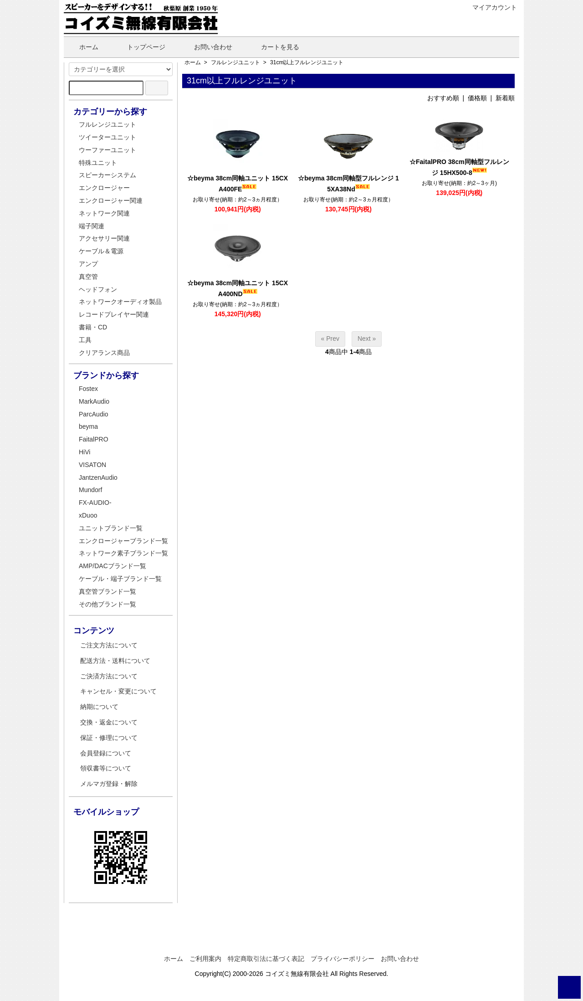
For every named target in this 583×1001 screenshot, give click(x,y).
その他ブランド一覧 (107, 604)
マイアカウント (490, 7)
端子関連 (91, 226)
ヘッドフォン (98, 289)
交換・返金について (109, 722)
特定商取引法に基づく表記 (266, 958)
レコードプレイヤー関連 (114, 314)
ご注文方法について (109, 645)
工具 (85, 340)
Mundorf (90, 489)
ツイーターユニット (107, 137)
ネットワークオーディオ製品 (120, 301)
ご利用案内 (205, 958)
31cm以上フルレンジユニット (306, 62)
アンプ (88, 263)
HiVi (84, 452)
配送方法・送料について (115, 660)
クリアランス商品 (104, 352)
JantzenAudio (98, 477)
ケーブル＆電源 (101, 251)
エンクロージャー (104, 187)
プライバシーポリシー (342, 958)
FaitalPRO (93, 439)
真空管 (88, 276)
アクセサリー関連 (104, 238)
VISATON (92, 464)
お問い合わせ (206, 47)
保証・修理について (109, 737)
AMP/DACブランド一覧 (112, 566)
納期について (99, 706)
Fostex (88, 388)
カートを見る (273, 47)
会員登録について (105, 753)
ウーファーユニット (107, 150)
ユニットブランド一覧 (111, 528)
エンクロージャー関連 (111, 200)
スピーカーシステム (107, 175)
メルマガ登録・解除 (109, 783)
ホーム (82, 47)
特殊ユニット (98, 162)
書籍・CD (93, 327)
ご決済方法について (109, 676)
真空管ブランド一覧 (107, 591)
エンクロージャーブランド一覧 (123, 540)
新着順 (505, 98)
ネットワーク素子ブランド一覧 (123, 553)
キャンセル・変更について (118, 691)
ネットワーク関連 (104, 213)
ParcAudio (93, 414)
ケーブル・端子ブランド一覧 (120, 578)
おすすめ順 (443, 98)
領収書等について (105, 768)
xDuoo (88, 515)
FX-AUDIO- (95, 502)
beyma (88, 426)
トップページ (139, 47)
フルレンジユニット (235, 62)
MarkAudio (94, 401)
